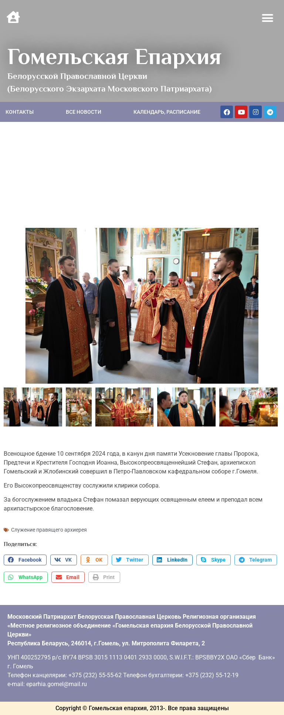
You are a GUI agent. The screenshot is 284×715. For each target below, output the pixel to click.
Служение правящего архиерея (49, 530)
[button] (267, 18)
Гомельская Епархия (114, 56)
